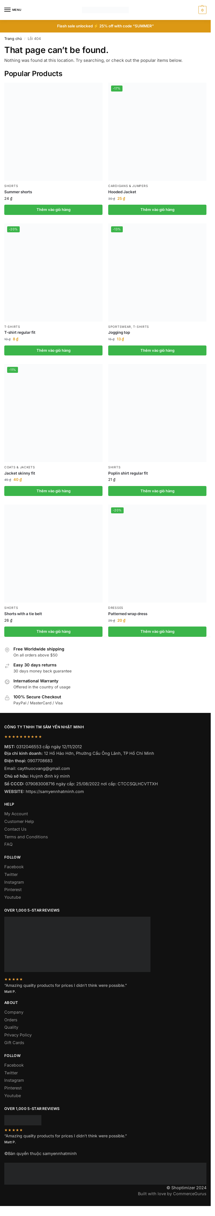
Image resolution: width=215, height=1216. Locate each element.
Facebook (14, 866)
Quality (11, 1027)
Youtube (12, 897)
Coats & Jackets (19, 467)
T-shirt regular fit (19, 332)
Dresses (115, 608)
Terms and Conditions (26, 836)
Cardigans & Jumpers (128, 186)
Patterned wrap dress (127, 613)
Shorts (11, 186)
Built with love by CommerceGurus (172, 1193)
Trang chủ (13, 38)
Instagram (14, 882)
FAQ (8, 844)
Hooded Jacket (122, 192)
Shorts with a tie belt (23, 613)
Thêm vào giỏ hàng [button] (54, 209)
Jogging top (119, 332)
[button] (201, 10)
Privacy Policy (18, 1034)
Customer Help (19, 821)
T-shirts (12, 327)
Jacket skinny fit (19, 473)
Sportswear (119, 327)
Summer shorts (18, 192)
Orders (10, 1019)
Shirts (114, 467)
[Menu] (12, 10)
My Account (16, 813)
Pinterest (13, 889)
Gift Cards (14, 1042)
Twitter (11, 874)
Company (13, 1012)
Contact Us (15, 829)
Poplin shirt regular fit (128, 473)
